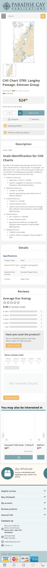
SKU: (4, 93)
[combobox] (26, 16)
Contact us (8, 545)
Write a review (23, 91)
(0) (16, 91)
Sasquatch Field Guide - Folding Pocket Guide (19, 445)
